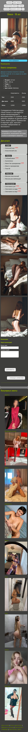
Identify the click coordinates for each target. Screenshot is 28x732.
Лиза (6, 613)
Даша (6, 467)
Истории (6, 9)
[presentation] (12, 363)
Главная (9, 2)
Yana (6, 577)
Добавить (10, 369)
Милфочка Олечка (10, 431)
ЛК (23, 9)
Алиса (7, 650)
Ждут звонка (17, 2)
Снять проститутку (16, 725)
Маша (7, 540)
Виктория (8, 686)
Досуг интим (5, 725)
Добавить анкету (16, 9)
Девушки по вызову (7, 727)
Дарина (7, 395)
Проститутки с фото (15, 729)
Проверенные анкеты (11, 6)
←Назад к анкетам (16, 378)
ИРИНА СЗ (8, 504)
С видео (21, 6)
